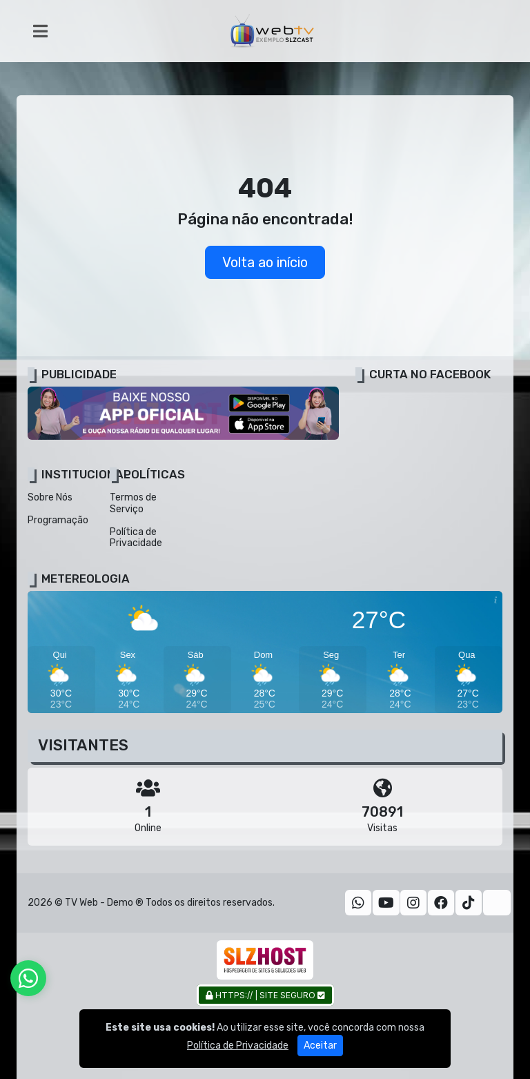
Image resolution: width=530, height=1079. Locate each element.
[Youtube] (386, 903)
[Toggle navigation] (40, 31)
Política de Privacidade (136, 538)
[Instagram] (413, 903)
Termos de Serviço (133, 503)
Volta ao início (265, 262)
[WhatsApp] (358, 903)
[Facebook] (441, 903)
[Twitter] (497, 903)
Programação (58, 520)
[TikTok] (468, 903)
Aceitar (320, 1053)
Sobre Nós (50, 497)
